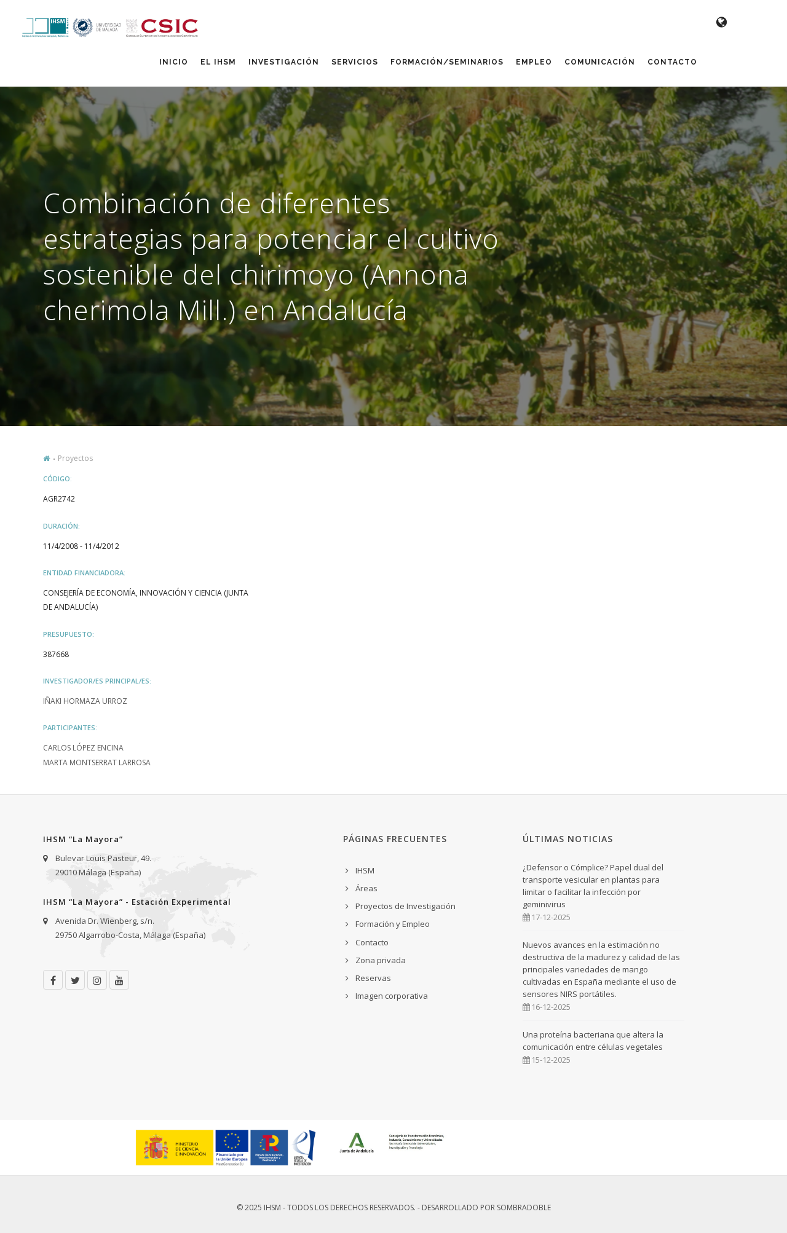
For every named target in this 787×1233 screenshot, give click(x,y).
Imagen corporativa (391, 995)
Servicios (354, 62)
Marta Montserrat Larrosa (97, 762)
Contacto (672, 62)
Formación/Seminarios (447, 62)
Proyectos (75, 458)
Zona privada (380, 960)
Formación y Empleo (392, 923)
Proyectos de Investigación (405, 906)
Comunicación (599, 62)
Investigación (283, 62)
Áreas (366, 888)
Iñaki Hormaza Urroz (85, 701)
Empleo (534, 62)
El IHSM (218, 62)
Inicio (173, 62)
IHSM (364, 870)
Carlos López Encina (83, 748)
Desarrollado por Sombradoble (486, 1207)
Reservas (373, 977)
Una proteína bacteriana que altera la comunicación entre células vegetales (593, 1040)
